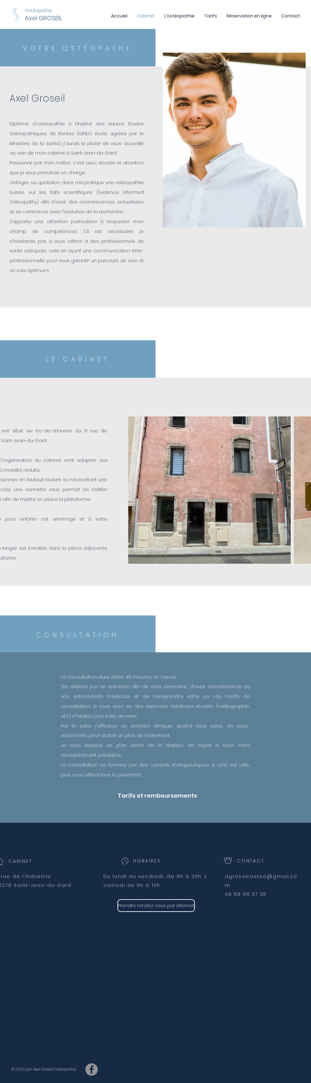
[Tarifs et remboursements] (157, 795)
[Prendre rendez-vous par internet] (156, 905)
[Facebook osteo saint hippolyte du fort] (91, 1069)
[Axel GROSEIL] (60, 18)
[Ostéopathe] (40, 11)
